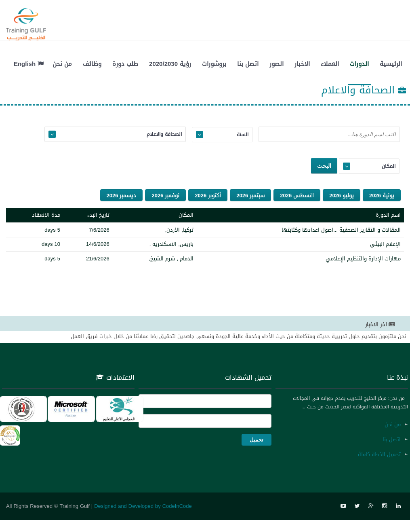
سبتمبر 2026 (250, 195)
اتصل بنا (248, 64)
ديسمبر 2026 (122, 195)
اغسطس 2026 (297, 195)
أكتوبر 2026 (208, 195)
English (29, 64)
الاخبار (302, 64)
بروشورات (214, 64)
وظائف (92, 64)
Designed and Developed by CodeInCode (143, 506)
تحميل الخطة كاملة (379, 454)
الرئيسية (391, 64)
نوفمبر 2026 (165, 195)
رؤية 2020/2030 (170, 64)
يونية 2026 (381, 195)
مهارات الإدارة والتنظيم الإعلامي (363, 259)
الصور (276, 64)
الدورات (359, 64)
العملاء (330, 64)
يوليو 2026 (341, 195)
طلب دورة (125, 64)
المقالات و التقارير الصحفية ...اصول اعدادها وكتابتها (341, 230)
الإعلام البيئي (385, 244)
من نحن (62, 64)
